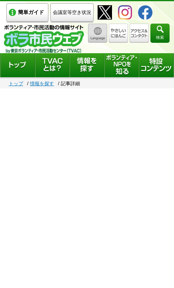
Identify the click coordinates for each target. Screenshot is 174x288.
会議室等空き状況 (72, 12)
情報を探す (42, 83)
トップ (16, 83)
